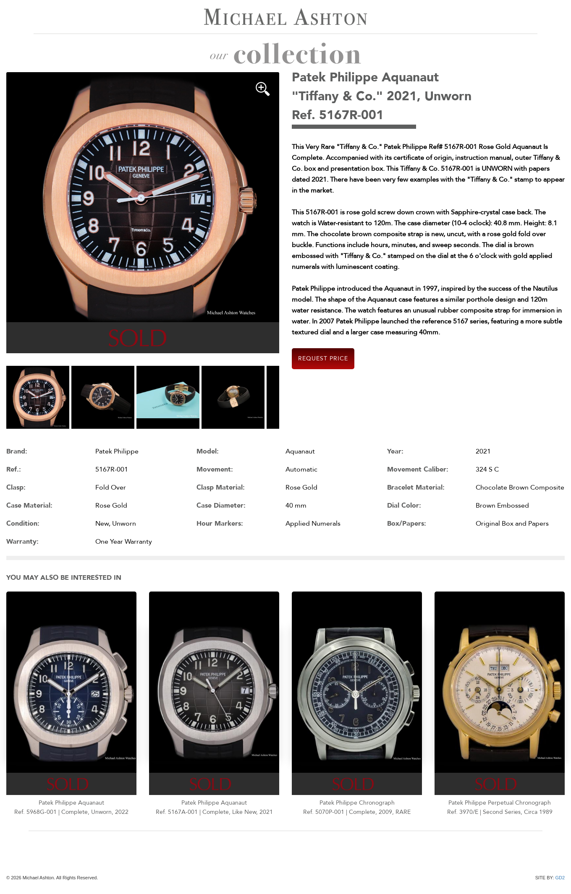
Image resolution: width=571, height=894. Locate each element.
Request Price (323, 358)
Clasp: (16, 487)
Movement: (214, 469)
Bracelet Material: (416, 487)
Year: (395, 451)
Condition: (22, 523)
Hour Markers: (219, 523)
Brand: (16, 451)
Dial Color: (404, 505)
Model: (207, 451)
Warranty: (22, 541)
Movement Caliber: (417, 469)
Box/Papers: (406, 523)
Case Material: (29, 505)
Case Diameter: (221, 505)
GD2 (560, 877)
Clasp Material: (220, 487)
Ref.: (13, 469)
